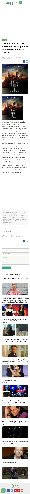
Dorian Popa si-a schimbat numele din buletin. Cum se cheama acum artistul (15, 279)
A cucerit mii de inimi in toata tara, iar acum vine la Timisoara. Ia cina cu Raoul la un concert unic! (15, 402)
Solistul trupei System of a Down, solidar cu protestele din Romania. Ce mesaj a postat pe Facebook (15, 361)
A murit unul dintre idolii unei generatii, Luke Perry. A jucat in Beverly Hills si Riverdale (15, 340)
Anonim (11, 56)
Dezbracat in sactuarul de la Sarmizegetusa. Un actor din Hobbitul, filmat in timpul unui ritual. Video (14, 320)
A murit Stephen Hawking (9, 462)
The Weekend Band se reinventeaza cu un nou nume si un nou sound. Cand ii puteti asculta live (15, 422)
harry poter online (7, 231)
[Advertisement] (15, 16)
